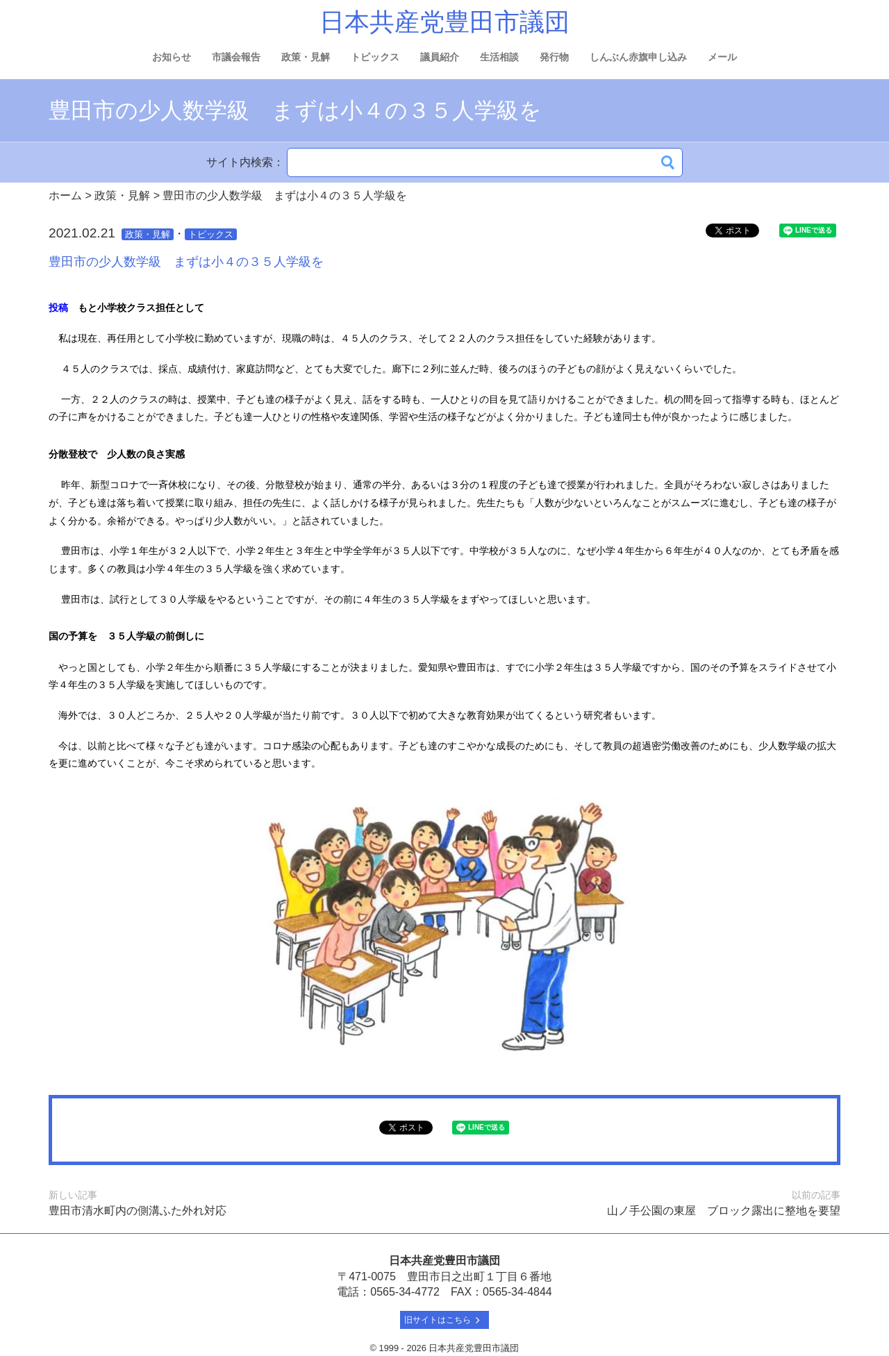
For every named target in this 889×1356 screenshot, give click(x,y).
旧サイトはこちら (444, 1320)
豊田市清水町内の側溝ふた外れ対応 (137, 1210)
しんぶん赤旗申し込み (638, 56)
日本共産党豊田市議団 (444, 22)
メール (722, 56)
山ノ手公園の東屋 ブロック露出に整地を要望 (723, 1210)
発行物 (554, 56)
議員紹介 (439, 56)
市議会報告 (236, 56)
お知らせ (171, 56)
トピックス (375, 56)
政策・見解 (305, 56)
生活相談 (499, 56)
